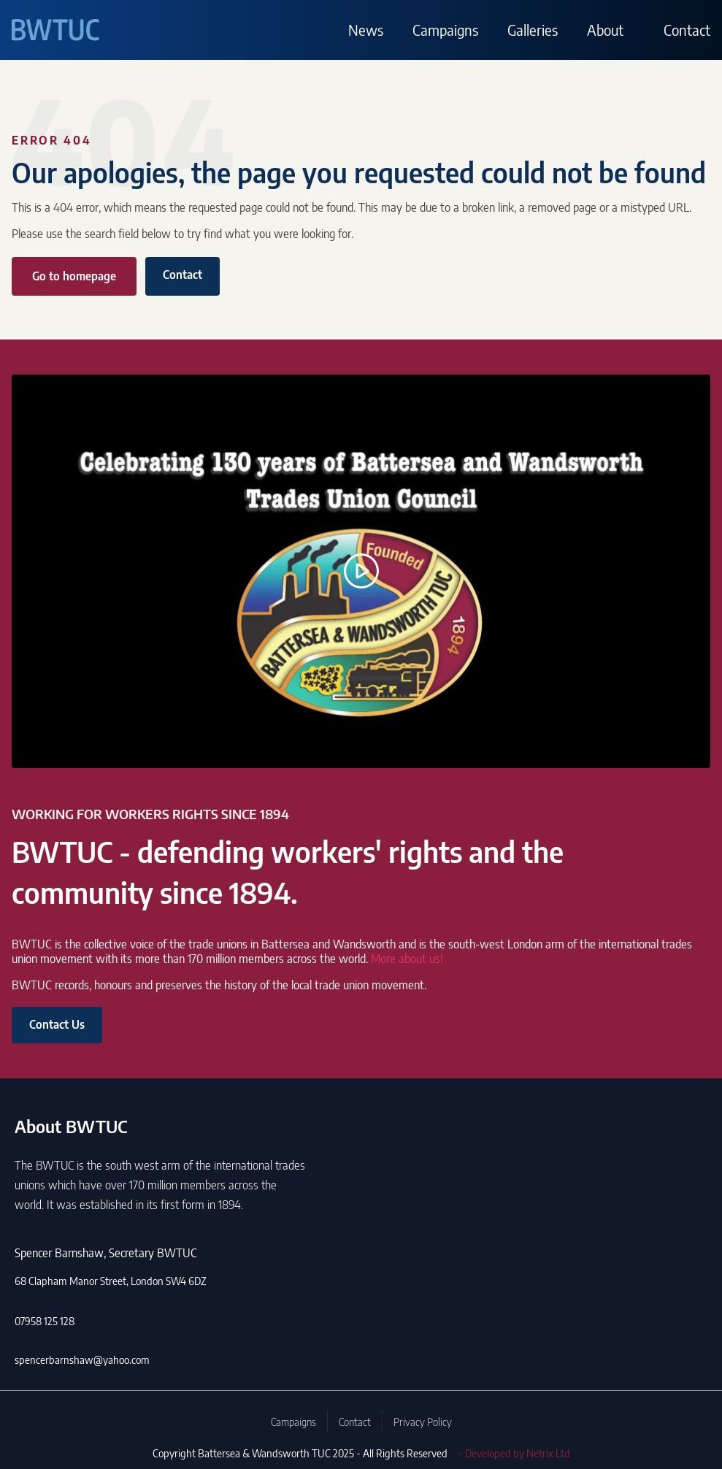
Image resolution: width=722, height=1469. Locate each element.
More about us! (407, 958)
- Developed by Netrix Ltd (514, 1453)
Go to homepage (74, 276)
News (365, 29)
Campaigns (445, 29)
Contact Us (57, 1024)
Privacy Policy (422, 1421)
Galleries (532, 29)
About (605, 29)
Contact (687, 29)
